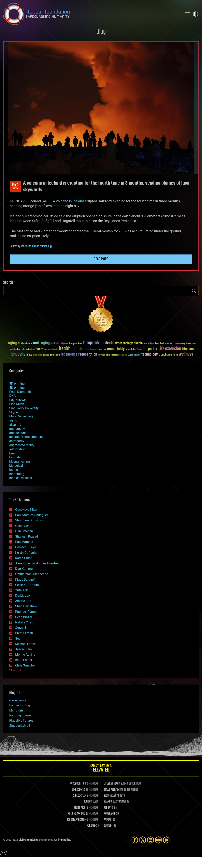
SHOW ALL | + (15, 670)
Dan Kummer (24, 569)
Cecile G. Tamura (27, 585)
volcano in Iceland (70, 201)
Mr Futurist (16, 710)
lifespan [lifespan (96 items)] (188, 349)
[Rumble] (166, 839)
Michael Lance (25, 644)
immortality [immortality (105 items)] (116, 348)
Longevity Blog (19, 705)
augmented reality (21, 445)
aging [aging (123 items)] (12, 343)
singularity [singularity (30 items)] (115, 355)
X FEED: (77, 795)
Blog (101, 32)
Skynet (14, 412)
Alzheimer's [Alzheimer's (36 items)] (26, 343)
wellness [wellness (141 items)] (186, 354)
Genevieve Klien (29, 246)
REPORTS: (108, 807)
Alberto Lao (23, 601)
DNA (12, 396)
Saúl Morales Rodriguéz (31, 515)
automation (17, 449)
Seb (18, 638)
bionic (13, 470)
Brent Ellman (24, 633)
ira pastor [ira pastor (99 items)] (150, 349)
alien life (15, 424)
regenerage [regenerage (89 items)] (69, 354)
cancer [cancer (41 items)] (168, 343)
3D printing (17, 383)
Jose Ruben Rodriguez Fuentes (36, 563)
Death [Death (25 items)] (194, 344)
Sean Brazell (24, 617)
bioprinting (16, 474)
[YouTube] (158, 839)
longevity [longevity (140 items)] (18, 354)
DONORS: (87, 801)
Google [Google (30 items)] (55, 349)
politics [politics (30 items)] (46, 355)
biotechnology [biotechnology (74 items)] (123, 343)
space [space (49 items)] (124, 354)
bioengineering (19, 461)
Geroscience (17, 700)
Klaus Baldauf (25, 579)
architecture (17, 433)
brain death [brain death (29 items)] (159, 344)
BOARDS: (108, 801)
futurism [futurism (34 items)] (47, 349)
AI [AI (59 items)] (19, 343)
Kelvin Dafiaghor (26, 553)
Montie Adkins (25, 654)
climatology (46, 246)
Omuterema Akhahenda (31, 574)
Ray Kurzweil (18, 400)
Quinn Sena (23, 526)
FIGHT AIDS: (80, 807)
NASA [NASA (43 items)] (29, 355)
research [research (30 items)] (101, 355)
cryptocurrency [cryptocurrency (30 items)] (179, 344)
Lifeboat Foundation (28, 840)
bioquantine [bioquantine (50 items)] (75, 343)
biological (16, 465)
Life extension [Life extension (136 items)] (169, 348)
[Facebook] (135, 839)
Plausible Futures (21, 720)
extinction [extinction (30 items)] (30, 349)
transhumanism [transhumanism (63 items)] (168, 355)
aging (13, 420)
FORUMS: (91, 825)
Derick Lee (22, 595)
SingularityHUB (19, 725)
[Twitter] (142, 839)
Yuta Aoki (22, 590)
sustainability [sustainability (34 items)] (134, 355)
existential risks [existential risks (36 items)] (17, 349)
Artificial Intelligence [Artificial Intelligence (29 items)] (59, 344)
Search (193, 290)
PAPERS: (108, 819)
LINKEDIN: (77, 789)
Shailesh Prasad (26, 536)
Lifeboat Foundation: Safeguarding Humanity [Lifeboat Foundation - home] (91, 14)
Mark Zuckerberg (21, 416)
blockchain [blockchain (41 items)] (149, 343)
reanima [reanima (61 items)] (55, 355)
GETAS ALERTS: (111, 789)
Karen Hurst (23, 558)
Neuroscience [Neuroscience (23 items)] (37, 355)
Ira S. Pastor (23, 660)
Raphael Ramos (26, 612)
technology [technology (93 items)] (149, 354)
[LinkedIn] (150, 839)
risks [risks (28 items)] (108, 355)
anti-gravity (17, 429)
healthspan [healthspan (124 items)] (80, 348)
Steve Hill (21, 628)
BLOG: (106, 795)
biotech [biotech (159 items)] (106, 343)
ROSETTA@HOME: (75, 819)
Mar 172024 (15, 186)
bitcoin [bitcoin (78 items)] (138, 343)
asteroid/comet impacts (26, 437)
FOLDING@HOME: (76, 813)
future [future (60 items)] (39, 349)
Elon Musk (16, 404)
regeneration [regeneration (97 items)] (87, 354)
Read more (101, 259)
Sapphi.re (65, 840)
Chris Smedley (25, 665)
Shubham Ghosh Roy (30, 520)
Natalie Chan (24, 622)
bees (12, 453)
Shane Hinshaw (26, 606)
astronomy (16, 441)
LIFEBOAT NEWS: (112, 783)
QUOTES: (108, 825)
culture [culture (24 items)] (188, 344)
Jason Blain (23, 649)
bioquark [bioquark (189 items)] (91, 343)
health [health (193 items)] (65, 349)
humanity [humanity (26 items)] (94, 349)
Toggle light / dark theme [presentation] (195, 14)
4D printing (17, 388)
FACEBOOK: (75, 783)
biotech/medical (20, 478)
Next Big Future (20, 715)
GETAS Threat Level (101, 768)
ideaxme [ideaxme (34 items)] (102, 349)
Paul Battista (24, 542)
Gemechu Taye (25, 547)
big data (15, 457)
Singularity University (24, 408)
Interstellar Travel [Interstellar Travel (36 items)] (134, 349)
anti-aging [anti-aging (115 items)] (41, 343)
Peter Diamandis (20, 392)
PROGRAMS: (110, 813)
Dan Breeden (24, 531)
